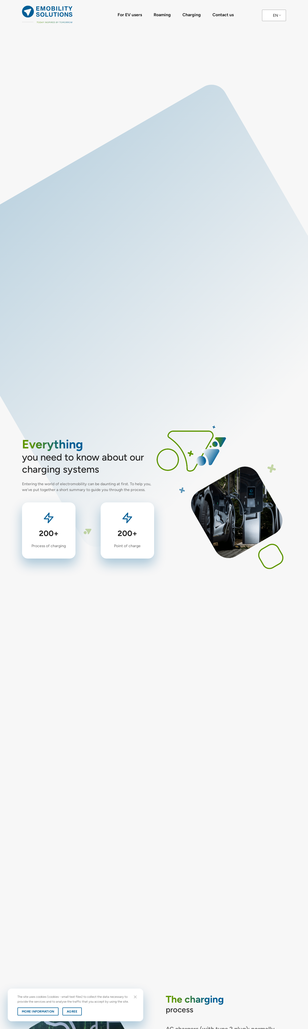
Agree (72, 1011)
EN (275, 15)
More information (38, 1011)
